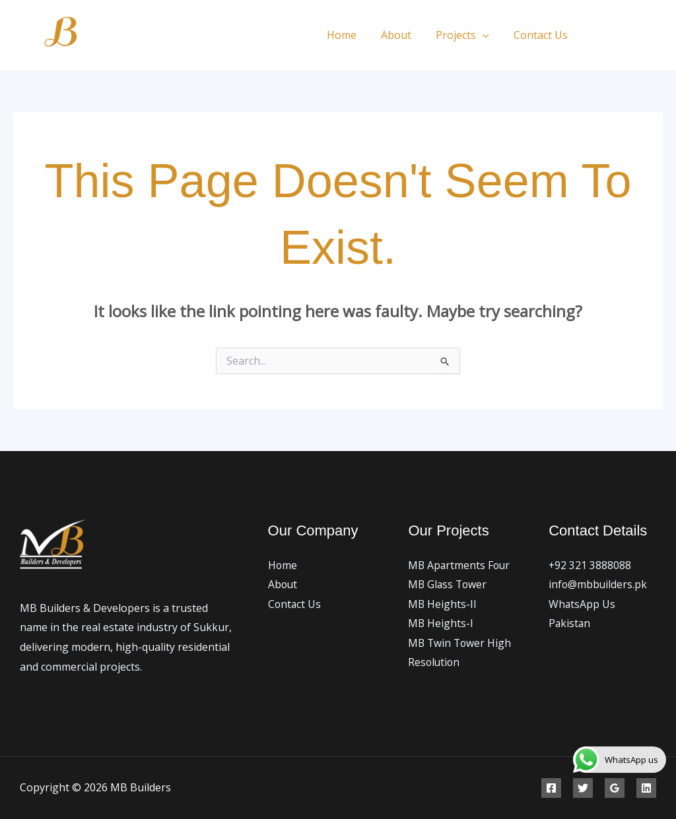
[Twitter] (628, 36)
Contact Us (543, 35)
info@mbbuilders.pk (598, 585)
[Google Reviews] (615, 788)
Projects (467, 35)
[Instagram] (658, 36)
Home (353, 35)
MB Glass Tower (448, 585)
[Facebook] (598, 36)
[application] (487, 35)
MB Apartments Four (460, 565)
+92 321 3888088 (590, 565)
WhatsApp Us (582, 604)
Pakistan (570, 624)
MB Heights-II (442, 604)
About (404, 35)
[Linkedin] (646, 788)
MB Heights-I (441, 624)
